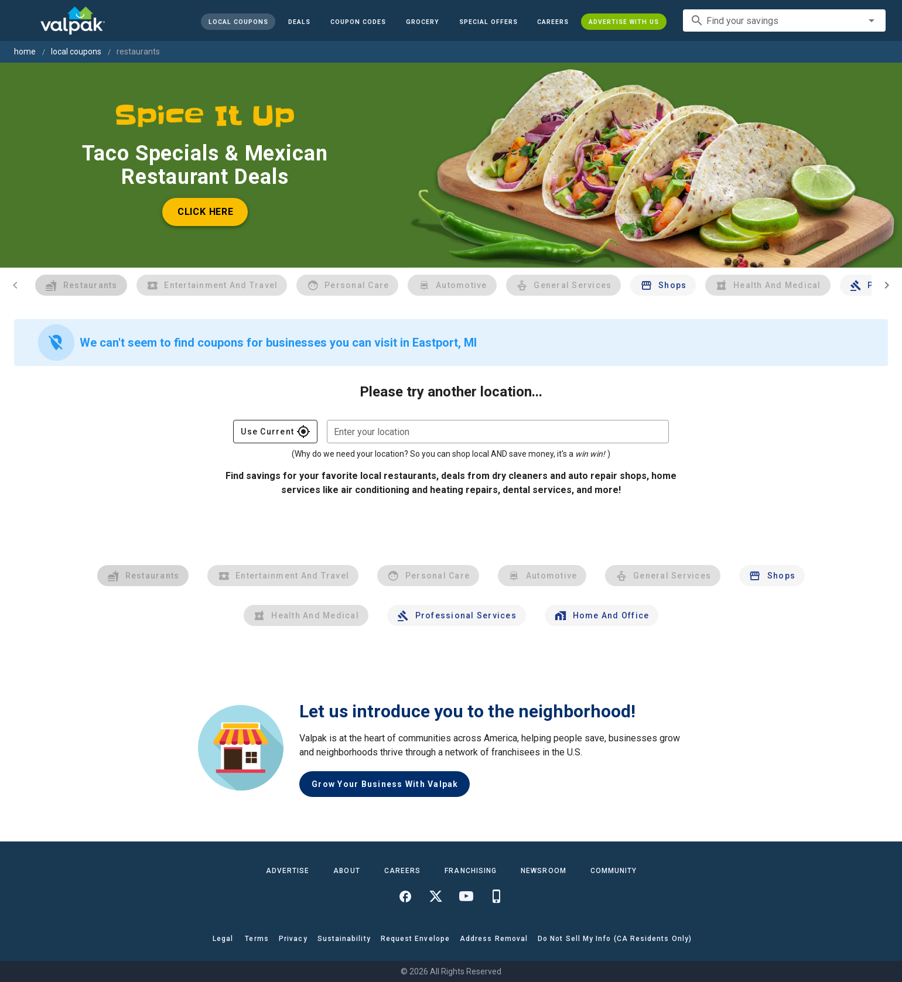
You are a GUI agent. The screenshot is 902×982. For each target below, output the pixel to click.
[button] (488, 21)
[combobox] (784, 20)
